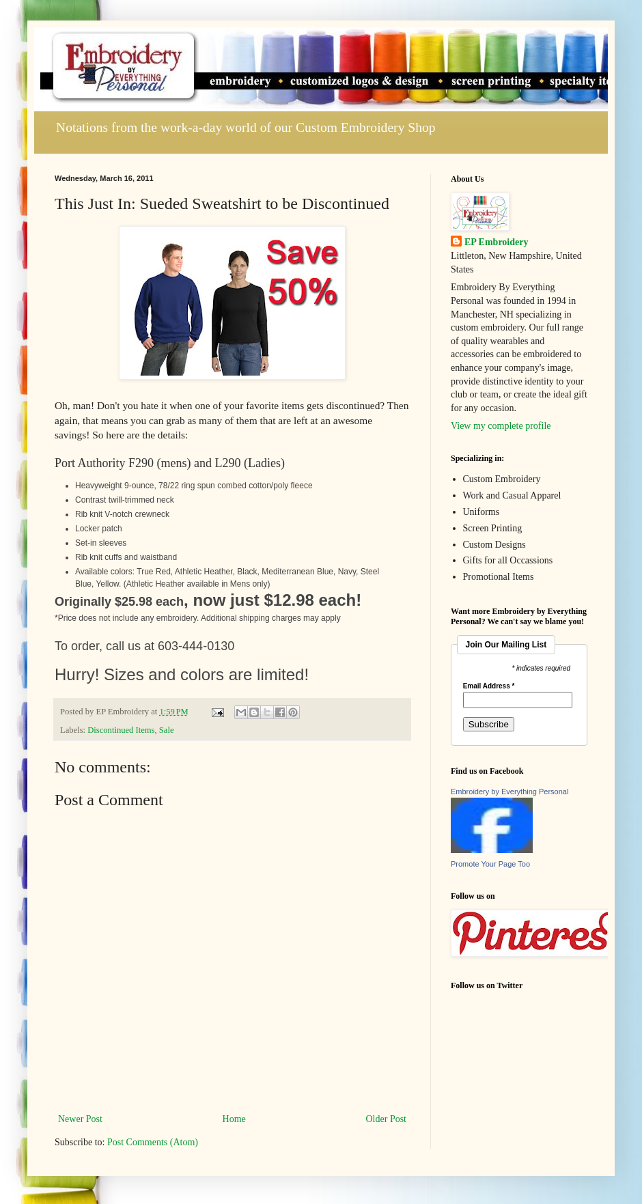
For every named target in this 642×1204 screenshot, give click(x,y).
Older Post (386, 1119)
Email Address (489, 686)
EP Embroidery (496, 242)
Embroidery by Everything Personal (509, 791)
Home (234, 1119)
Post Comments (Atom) (152, 1142)
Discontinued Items (120, 730)
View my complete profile (501, 426)
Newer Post (80, 1119)
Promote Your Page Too (490, 864)
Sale (166, 730)
